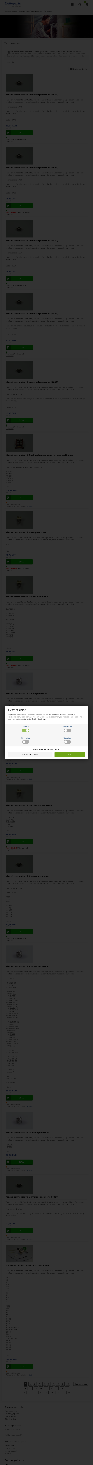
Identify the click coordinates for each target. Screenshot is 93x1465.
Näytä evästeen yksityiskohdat (46, 749)
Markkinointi (67, 729)
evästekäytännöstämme (36, 719)
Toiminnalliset (25, 740)
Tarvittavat (25, 729)
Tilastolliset (67, 740)
